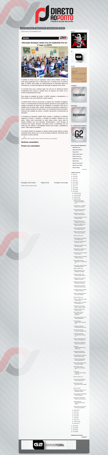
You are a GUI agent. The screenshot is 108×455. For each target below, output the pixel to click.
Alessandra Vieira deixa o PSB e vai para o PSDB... (80, 306)
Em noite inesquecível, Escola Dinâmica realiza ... (80, 218)
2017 (74, 191)
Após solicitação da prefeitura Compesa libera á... (80, 394)
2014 (74, 429)
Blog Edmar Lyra (77, 147)
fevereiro (76, 421)
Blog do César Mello (77, 165)
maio (75, 415)
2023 (74, 180)
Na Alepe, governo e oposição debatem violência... (80, 257)
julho (75, 412)
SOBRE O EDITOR (40, 28)
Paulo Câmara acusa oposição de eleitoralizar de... (79, 368)
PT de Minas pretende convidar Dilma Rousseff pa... (79, 335)
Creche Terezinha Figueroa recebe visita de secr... (79, 380)
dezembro (76, 193)
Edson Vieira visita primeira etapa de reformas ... (79, 225)
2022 (74, 182)
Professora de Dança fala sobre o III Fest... (79, 310)
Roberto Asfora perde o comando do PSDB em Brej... (79, 202)
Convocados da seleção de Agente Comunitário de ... (80, 343)
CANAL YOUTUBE (52, 28)
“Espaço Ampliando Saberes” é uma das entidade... (80, 294)
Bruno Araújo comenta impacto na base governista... (78, 313)
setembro (76, 199)
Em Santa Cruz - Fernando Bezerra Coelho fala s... (80, 206)
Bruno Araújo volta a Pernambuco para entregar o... (80, 384)
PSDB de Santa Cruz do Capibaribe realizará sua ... (80, 221)
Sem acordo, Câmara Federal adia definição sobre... (80, 266)
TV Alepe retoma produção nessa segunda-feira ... (79, 359)
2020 (74, 185)
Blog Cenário (76, 160)
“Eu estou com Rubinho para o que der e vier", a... (80, 242)
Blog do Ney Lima (77, 156)
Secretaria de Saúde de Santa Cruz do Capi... (80, 253)
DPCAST (61, 28)
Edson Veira (27, 138)
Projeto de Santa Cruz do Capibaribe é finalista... (79, 271)
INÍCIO (23, 28)
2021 (74, 184)
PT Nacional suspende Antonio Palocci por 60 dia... (80, 373)
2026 (74, 174)
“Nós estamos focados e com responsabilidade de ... (80, 318)
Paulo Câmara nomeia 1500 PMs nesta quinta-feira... (80, 407)
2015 (74, 427)
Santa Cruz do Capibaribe (51, 138)
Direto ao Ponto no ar (78, 235)
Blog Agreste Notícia (77, 149)
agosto (75, 410)
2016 (74, 425)
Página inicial (45, 182)
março (75, 419)
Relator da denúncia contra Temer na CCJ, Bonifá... (79, 232)
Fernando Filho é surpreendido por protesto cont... (80, 322)
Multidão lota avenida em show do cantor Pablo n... (80, 214)
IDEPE (37, 138)
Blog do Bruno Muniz (78, 154)
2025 (74, 176)
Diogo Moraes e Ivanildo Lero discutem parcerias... (80, 249)
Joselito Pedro (42, 138)
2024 (74, 178)
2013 (74, 431)
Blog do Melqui (76, 167)
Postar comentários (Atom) (31, 185)
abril (75, 417)
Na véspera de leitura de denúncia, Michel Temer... (80, 352)
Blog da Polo (76, 152)
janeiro (75, 423)
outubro (76, 197)
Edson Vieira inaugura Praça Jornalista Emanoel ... (80, 363)
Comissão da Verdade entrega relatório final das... (80, 327)
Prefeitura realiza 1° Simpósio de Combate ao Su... (80, 303)
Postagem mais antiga (61, 182)
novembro (76, 195)
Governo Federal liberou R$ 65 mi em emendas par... (80, 339)
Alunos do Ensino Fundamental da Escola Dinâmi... (79, 402)
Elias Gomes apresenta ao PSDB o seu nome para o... (80, 398)
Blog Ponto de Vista (77, 158)
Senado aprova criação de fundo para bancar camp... (80, 286)
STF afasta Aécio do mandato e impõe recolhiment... (80, 290)
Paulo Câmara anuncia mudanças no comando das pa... (80, 261)
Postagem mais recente (28, 182)
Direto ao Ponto (77, 388)
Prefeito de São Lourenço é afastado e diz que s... (80, 279)
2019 (74, 187)
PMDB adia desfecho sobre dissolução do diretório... (80, 282)
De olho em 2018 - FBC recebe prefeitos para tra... (80, 275)
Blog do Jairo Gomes (78, 163)
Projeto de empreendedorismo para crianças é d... (79, 347)
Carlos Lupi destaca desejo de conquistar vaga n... (79, 228)
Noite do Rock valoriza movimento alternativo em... (80, 330)
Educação (33, 138)
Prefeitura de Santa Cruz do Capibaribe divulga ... (80, 391)
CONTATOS (30, 28)
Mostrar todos (84, 169)
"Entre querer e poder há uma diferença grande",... (80, 246)
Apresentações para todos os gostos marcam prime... (80, 356)
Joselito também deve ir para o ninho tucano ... (80, 300)
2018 (74, 189)
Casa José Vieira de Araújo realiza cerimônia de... (79, 210)
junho (75, 414)
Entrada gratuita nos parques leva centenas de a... (80, 239)
